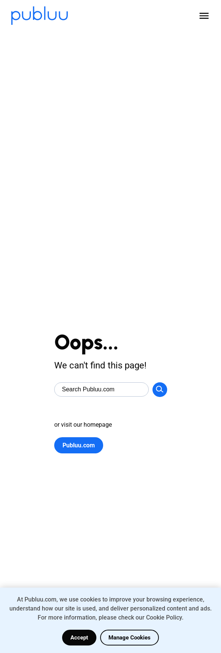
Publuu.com (78, 445)
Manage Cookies (129, 637)
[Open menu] (204, 15)
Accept (79, 637)
